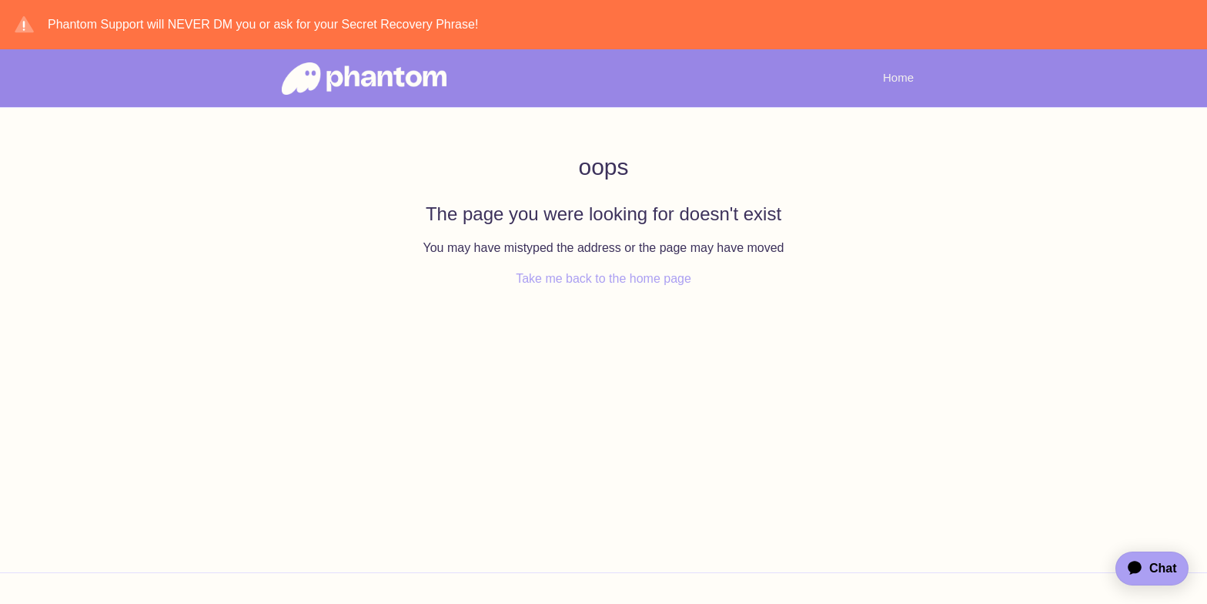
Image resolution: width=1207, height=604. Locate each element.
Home (898, 77)
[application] (1144, 568)
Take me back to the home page (603, 278)
